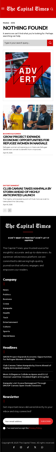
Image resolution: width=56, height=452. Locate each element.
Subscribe (46, 421)
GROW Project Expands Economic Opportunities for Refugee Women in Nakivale (26, 140)
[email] (21, 421)
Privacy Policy (35, 428)
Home (6, 23)
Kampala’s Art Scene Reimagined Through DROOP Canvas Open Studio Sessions (24, 384)
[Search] (50, 43)
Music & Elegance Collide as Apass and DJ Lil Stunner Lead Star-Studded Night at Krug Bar (26, 375)
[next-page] (9, 210)
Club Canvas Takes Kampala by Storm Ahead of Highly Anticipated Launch (27, 192)
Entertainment (11, 186)
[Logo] (28, 9)
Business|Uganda (12, 134)
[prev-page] (5, 210)
